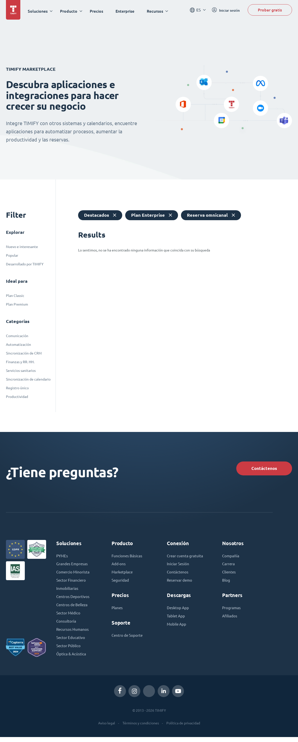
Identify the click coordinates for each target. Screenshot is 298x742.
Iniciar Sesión (178, 566)
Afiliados (230, 619)
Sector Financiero (71, 583)
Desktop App (178, 610)
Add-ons (119, 566)
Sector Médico (69, 616)
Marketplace (122, 574)
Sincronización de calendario (28, 379)
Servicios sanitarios (21, 371)
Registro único (17, 388)
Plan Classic (15, 296)
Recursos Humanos (73, 633)
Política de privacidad (183, 728)
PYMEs (62, 557)
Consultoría (66, 625)
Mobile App (177, 627)
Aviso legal (106, 728)
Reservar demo (180, 583)
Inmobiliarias (67, 591)
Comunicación (17, 336)
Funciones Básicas (127, 557)
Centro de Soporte (128, 638)
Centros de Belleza (72, 608)
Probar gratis (270, 10)
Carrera (228, 566)
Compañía (231, 557)
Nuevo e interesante (22, 247)
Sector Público (69, 650)
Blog (226, 583)
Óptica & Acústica (71, 659)
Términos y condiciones (140, 728)
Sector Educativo (71, 642)
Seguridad (120, 583)
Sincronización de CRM (24, 353)
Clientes (229, 574)
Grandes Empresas (72, 566)
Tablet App (176, 619)
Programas (231, 610)
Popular (12, 255)
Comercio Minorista (73, 574)
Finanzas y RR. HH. (20, 362)
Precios (98, 11)
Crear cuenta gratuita (185, 557)
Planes (117, 610)
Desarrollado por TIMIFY (24, 264)
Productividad (17, 397)
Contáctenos (261, 468)
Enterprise (126, 11)
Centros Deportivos (73, 600)
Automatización (18, 345)
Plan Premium (17, 304)
